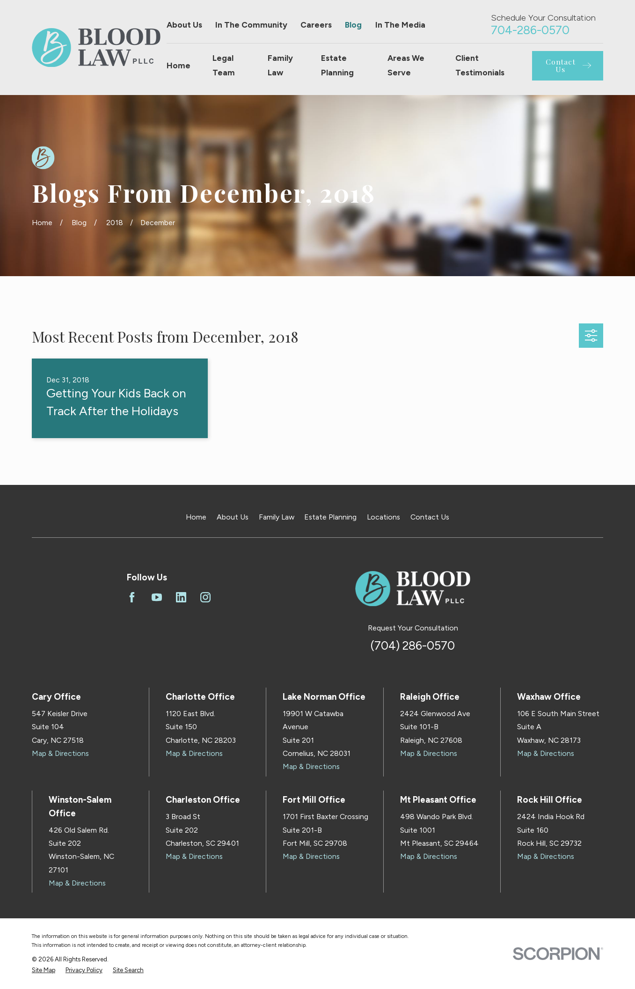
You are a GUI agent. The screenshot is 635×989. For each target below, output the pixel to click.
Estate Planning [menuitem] (337, 65)
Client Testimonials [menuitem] (479, 65)
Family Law (276, 517)
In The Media (400, 24)
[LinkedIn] (181, 597)
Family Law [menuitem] (280, 65)
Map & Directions (60, 753)
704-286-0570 (530, 30)
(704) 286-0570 (413, 645)
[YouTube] (157, 597)
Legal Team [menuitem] (223, 65)
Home (196, 517)
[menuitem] (43, 970)
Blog (353, 24)
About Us (184, 24)
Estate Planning (330, 517)
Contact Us (429, 517)
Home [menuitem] (178, 65)
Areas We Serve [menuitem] (405, 65)
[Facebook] (132, 597)
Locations (383, 517)
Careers (316, 24)
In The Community (251, 24)
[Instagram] (205, 597)
